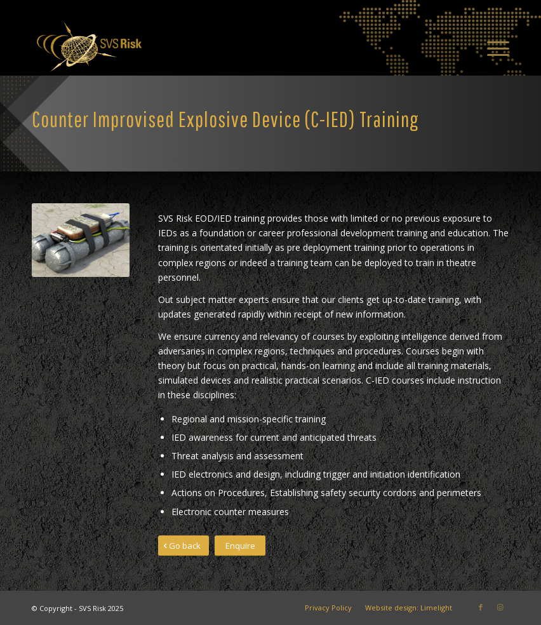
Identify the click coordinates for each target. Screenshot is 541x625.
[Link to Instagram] (499, 607)
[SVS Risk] (89, 47)
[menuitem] (491, 47)
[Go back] (183, 545)
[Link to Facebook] (480, 607)
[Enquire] (240, 545)
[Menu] (491, 47)
